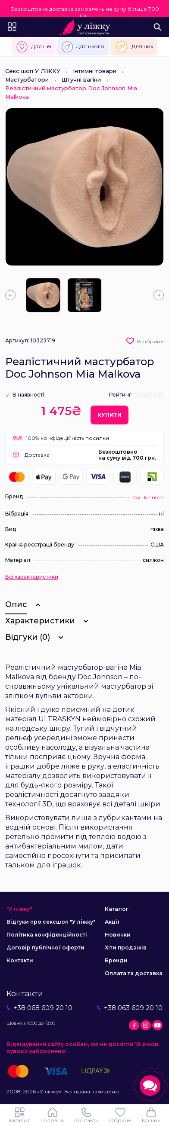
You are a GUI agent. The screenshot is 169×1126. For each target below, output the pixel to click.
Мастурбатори (27, 79)
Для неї (33, 46)
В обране (150, 341)
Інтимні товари (94, 70)
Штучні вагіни (81, 79)
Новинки (118, 934)
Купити (109, 415)
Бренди (116, 960)
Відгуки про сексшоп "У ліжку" (50, 921)
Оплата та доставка (134, 973)
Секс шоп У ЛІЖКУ (32, 70)
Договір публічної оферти (45, 947)
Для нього (83, 46)
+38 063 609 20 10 (130, 1008)
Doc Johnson (147, 497)
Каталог (116, 909)
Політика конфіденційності (46, 934)
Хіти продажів (126, 947)
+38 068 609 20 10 (39, 1008)
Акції (112, 921)
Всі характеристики (31, 577)
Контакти (19, 960)
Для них (134, 46)
